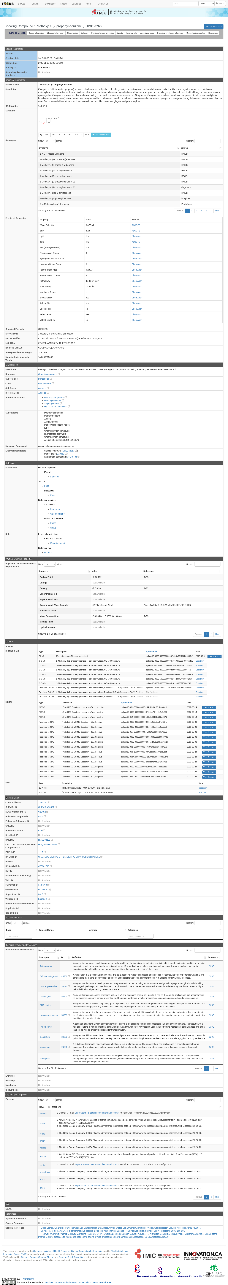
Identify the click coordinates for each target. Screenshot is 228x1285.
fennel (43, 1134)
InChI (87, 135)
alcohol (43, 1113)
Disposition (11, 467)
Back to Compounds (214, 26)
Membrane (55, 509)
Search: (203, 141)
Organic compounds (49, 374)
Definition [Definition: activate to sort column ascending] (77, 957)
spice (42, 1179)
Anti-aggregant (47, 966)
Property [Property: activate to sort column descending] (43, 571)
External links (132, 33)
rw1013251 (44, 889)
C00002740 (45, 866)
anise (42, 1123)
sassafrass (45, 1172)
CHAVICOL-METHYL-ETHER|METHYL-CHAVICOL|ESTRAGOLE (70, 857)
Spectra (120, 33)
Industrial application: (48, 534)
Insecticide (45, 1037)
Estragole (44, 899)
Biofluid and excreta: (53, 518)
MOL (47, 135)
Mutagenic (45, 1058)
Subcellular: (49, 504)
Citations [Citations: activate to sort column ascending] (56, 1107)
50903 (65, 996)
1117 (42, 852)
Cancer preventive (48, 986)
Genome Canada (29, 1257)
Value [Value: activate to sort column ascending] (94, 571)
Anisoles (43, 388)
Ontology (84, 33)
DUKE (211, 966)
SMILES (78, 135)
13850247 (44, 802)
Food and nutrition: (53, 538)
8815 (42, 816)
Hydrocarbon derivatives (57, 406)
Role (7, 534)
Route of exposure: (47, 467)
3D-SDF (62, 135)
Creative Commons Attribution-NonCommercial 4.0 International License (78, 1282)
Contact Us (103, 4)
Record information (36, 33)
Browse (22, 4)
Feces (53, 523)
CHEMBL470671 (47, 807)
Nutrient (48, 552)
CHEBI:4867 (70, 451)
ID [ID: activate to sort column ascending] (62, 957)
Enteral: (48, 472)
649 (41, 830)
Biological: (49, 491)
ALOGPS (136, 225)
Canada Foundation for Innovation (87, 1251)
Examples (76, 4)
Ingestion (54, 476)
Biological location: (47, 500)
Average (93, 930)
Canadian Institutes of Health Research (51, 1251)
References (213, 33)
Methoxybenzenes (54, 400)
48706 (65, 976)
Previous (179, 211)
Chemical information (55, 33)
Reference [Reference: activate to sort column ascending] (148, 571)
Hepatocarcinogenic (49, 1015)
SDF (54, 135)
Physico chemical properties (102, 33)
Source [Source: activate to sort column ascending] (184, 148)
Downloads (50, 4)
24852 (65, 1037)
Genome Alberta (46, 1257)
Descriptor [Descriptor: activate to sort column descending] (44, 957)
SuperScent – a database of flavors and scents (97, 1113)
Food (46, 486)
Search (36, 4)
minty (42, 1165)
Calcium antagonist (49, 976)
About (89, 4)
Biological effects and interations (170, 33)
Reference (133, 930)
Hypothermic (46, 1027)
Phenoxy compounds (55, 397)
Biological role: (45, 548)
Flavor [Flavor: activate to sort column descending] (42, 1107)
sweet (42, 1188)
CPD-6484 (73, 457)
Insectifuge (45, 1047)
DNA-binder (45, 1005)
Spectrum (200, 661)
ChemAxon (137, 236)
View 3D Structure (101, 135)
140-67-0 (43, 885)
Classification (72, 33)
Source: (42, 481)
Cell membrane (57, 514)
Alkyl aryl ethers (53, 403)
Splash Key (151, 651)
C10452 (62, 454)
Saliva (53, 528)
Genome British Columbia (71, 1257)
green (42, 1141)
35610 (65, 986)
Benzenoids (45, 379)
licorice (43, 1156)
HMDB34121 (45, 840)
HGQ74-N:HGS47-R (49, 844)
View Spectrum (214, 656)
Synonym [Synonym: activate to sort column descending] (44, 148)
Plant (52, 495)
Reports (63, 4)
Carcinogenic (46, 996)
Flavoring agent (57, 543)
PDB (70, 135)
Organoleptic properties (195, 33)
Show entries (50, 141)
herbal (43, 1148)
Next (217, 211)
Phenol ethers (46, 383)
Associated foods (147, 33)
